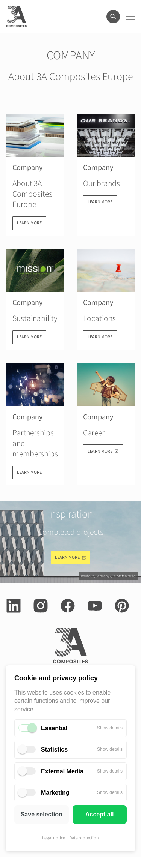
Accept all (99, 814)
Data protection (84, 838)
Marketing (55, 792)
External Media (62, 771)
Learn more (67, 557)
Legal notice (53, 838)
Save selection (41, 814)
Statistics (54, 749)
